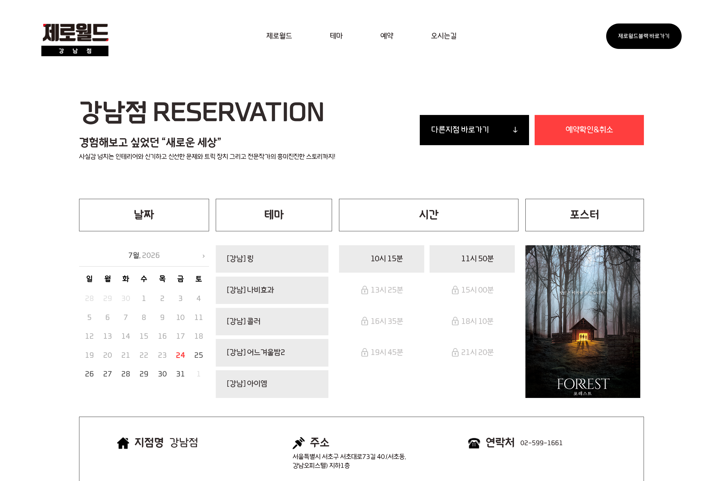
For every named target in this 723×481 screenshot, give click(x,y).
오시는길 (444, 36)
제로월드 (279, 36)
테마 (336, 36)
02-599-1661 (541, 443)
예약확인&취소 (589, 130)
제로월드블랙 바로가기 (644, 36)
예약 (386, 36)
